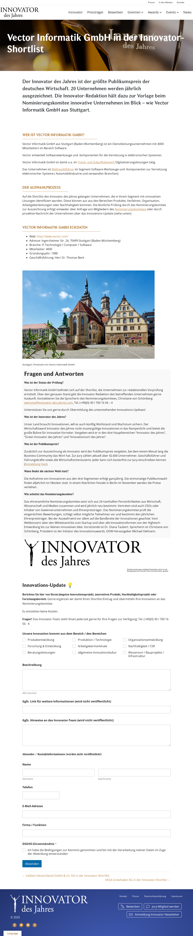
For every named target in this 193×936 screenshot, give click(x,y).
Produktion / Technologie (95, 640)
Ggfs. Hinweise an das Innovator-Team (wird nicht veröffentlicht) (68, 720)
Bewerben (115, 12)
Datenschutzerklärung (155, 896)
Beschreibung (32, 665)
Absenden (32, 864)
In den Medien (166, 2)
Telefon (27, 787)
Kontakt (180, 2)
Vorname (27, 778)
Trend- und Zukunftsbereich (96, 162)
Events (171, 12)
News (187, 12)
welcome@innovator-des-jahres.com (48, 403)
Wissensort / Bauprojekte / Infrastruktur (146, 654)
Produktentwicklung (41, 640)
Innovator (75, 12)
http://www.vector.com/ (52, 236)
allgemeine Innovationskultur (97, 652)
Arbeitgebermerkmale (92, 646)
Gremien (134, 12)
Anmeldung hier (35, 464)
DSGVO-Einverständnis (39, 844)
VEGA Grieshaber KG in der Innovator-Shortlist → (138, 880)
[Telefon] (40, 795)
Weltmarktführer (63, 169)
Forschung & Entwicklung (44, 646)
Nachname (104, 778)
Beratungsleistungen (41, 652)
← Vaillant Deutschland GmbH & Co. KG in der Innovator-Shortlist (65, 876)
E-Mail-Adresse (32, 806)
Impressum (176, 896)
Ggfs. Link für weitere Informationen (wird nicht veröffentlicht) (66, 701)
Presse (151, 2)
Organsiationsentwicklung (145, 640)
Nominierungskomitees (130, 209)
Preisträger (95, 12)
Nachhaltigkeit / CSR (141, 646)
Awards (153, 12)
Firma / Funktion (34, 825)
